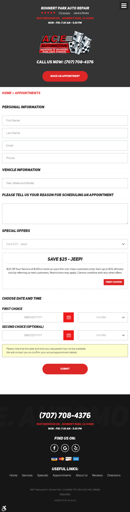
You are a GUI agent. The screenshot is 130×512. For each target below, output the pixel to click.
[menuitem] (13, 475)
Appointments (27, 93)
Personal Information (23, 107)
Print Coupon (114, 282)
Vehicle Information (21, 170)
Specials (42, 475)
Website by (65, 500)
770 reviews (64, 13)
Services (27, 475)
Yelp (76, 448)
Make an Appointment (65, 76)
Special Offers (16, 231)
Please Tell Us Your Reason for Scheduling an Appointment (58, 195)
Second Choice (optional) (23, 327)
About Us (82, 475)
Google (65, 448)
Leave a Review (81, 12)
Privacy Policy (65, 494)
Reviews (97, 475)
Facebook (54, 448)
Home (7, 93)
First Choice (12, 309)
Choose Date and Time (21, 299)
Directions (114, 475)
